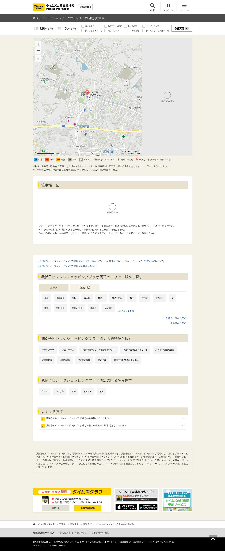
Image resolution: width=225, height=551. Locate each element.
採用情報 (137, 542)
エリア (54, 287)
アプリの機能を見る (141, 500)
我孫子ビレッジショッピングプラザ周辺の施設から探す (137, 261)
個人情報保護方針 (40, 542)
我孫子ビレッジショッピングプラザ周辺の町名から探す (68, 266)
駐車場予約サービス (100, 533)
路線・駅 (85, 287)
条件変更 (182, 28)
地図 (46, 28)
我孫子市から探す (177, 318)
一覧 (69, 28)
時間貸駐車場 (65, 533)
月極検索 (84, 7)
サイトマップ (112, 542)
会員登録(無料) (88, 508)
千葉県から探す (178, 323)
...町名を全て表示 (126, 311)
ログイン (56, 508)
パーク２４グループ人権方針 (158, 542)
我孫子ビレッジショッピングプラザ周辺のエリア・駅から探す (71, 261)
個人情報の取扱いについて (64, 542)
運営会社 (124, 542)
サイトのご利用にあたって (93, 542)
